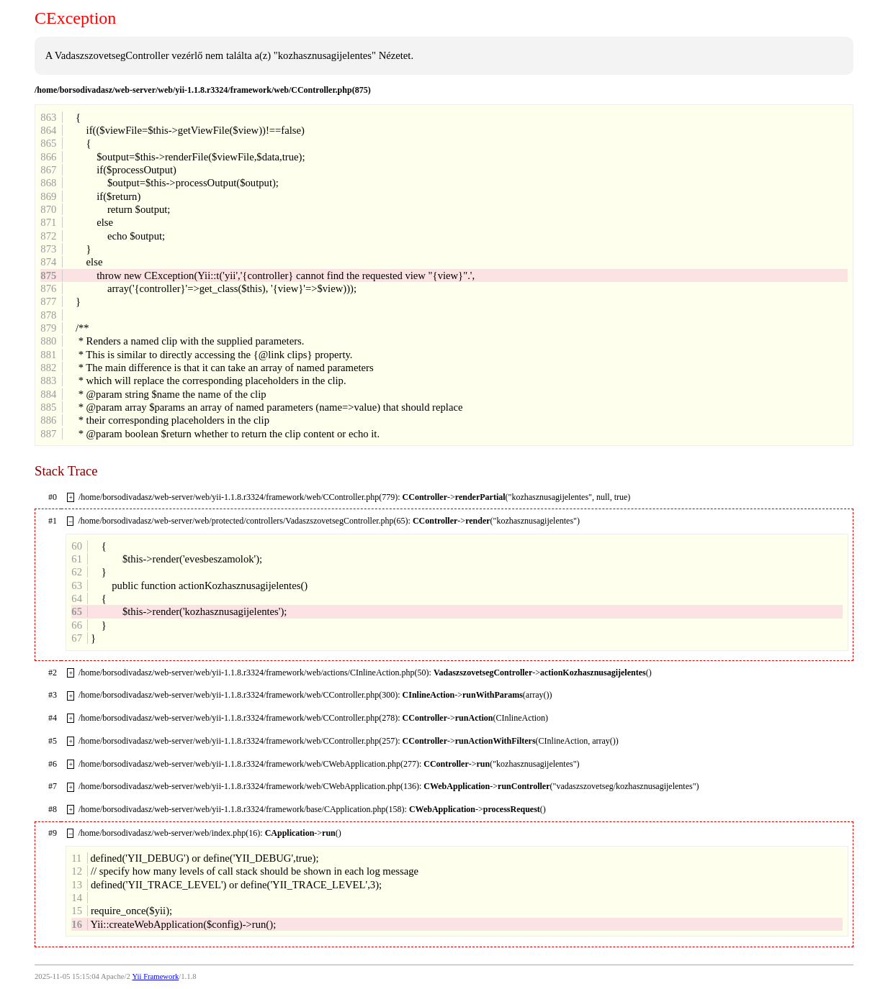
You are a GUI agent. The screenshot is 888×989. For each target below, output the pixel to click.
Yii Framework (155, 976)
